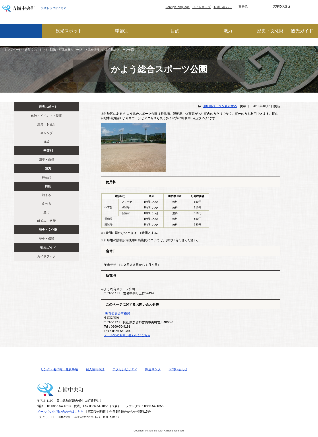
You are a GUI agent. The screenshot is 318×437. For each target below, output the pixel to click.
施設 (46, 142)
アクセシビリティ (124, 369)
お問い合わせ (222, 7)
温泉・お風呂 (46, 124)
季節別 (121, 30)
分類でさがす (33, 49)
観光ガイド (302, 30)
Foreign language (177, 7)
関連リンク (153, 369)
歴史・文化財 (270, 30)
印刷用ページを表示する (220, 106)
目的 (175, 30)
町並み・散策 (46, 221)
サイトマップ (201, 7)
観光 (53, 49)
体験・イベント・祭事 (46, 115)
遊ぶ (46, 212)
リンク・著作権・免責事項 (59, 369)
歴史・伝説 (46, 238)
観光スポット (69, 30)
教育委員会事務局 (117, 313)
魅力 (227, 30)
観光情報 (93, 49)
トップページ (13, 49)
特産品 (46, 177)
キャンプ (46, 133)
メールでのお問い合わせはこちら (127, 335)
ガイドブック (46, 256)
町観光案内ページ (70, 49)
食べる (46, 203)
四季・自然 (46, 159)
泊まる (46, 195)
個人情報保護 (95, 369)
